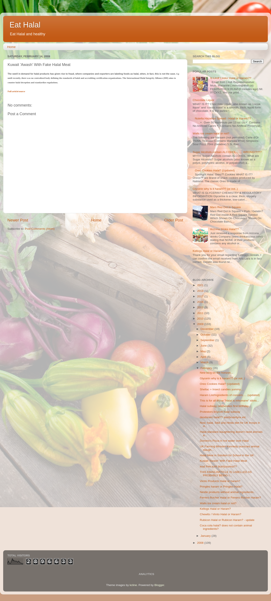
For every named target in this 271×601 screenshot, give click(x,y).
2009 (200, 324)
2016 (200, 301)
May (203, 351)
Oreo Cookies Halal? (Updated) (215, 170)
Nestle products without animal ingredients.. (227, 492)
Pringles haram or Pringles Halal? (221, 486)
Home (11, 47)
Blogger (159, 585)
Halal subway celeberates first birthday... (225, 406)
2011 (200, 313)
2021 (200, 285)
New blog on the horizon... (216, 372)
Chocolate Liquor (203, 100)
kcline (133, 585)
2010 (200, 318)
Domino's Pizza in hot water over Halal (224, 440)
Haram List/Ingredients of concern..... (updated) (230, 395)
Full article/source (16, 91)
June (203, 345)
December (207, 329)
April (203, 356)
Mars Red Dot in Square (225, 207)
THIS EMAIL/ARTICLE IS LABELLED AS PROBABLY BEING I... (226, 473)
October (206, 334)
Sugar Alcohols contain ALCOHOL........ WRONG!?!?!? (227, 152)
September (207, 340)
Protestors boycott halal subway (220, 411)
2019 (200, 290)
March (204, 362)
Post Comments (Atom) (40, 228)
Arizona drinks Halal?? (224, 229)
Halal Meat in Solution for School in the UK (227, 455)
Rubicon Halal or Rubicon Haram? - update (227, 520)
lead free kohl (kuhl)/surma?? (218, 466)
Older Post (173, 220)
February (206, 368)
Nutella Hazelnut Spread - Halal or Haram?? (223, 118)
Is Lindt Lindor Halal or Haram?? (230, 78)
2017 (200, 296)
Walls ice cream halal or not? (211, 133)
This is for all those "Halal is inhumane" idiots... (229, 400)
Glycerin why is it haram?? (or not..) (215, 188)
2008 (200, 542)
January (206, 535)
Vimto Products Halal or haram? (220, 481)
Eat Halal (25, 24)
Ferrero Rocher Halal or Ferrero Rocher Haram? (230, 497)
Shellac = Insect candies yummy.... (222, 389)
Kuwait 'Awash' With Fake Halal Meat (223, 460)
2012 (200, 307)
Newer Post (17, 220)
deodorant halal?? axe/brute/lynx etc (223, 417)
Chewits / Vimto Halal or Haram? (220, 514)
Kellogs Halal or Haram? (208, 251)
